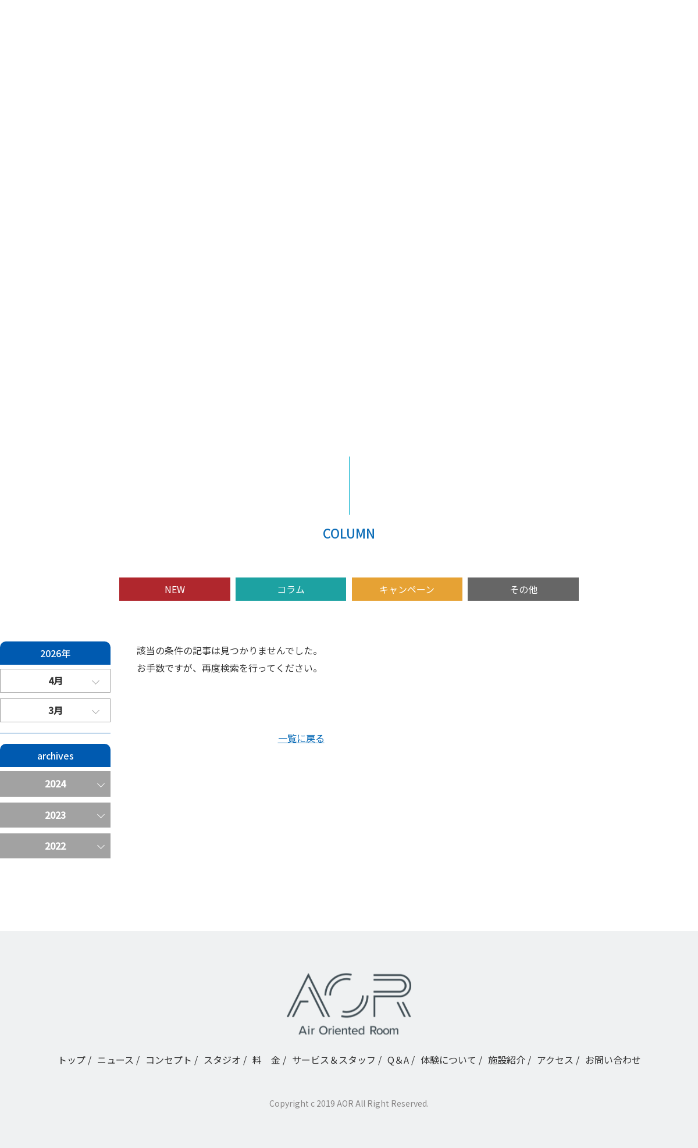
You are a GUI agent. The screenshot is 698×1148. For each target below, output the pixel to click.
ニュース (58, 221)
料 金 (53, 284)
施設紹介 (58, 368)
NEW (175, 589)
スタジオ (58, 263)
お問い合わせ (613, 1059)
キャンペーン (407, 589)
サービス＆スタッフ (81, 305)
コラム (291, 589)
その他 (523, 589)
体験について (67, 347)
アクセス (58, 389)
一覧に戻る (301, 738)
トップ (53, 200)
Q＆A (50, 326)
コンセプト (63, 242)
